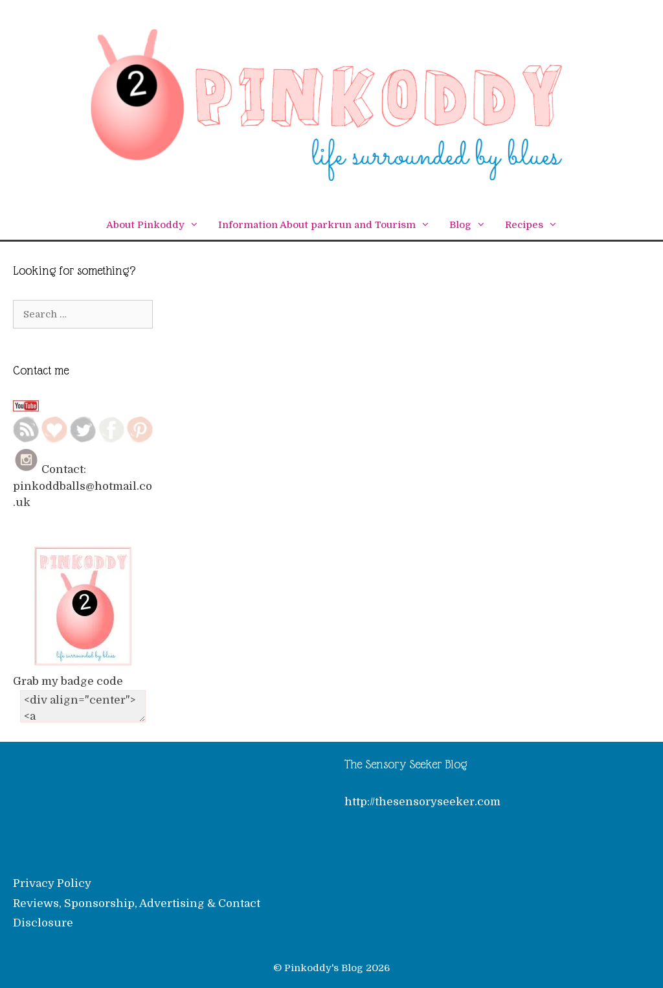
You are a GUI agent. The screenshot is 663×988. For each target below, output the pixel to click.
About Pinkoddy (157, 225)
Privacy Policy (52, 883)
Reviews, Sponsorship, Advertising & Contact (136, 903)
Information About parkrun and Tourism (329, 225)
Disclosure (43, 923)
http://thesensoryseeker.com (422, 802)
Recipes (536, 225)
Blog (472, 225)
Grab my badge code (68, 681)
